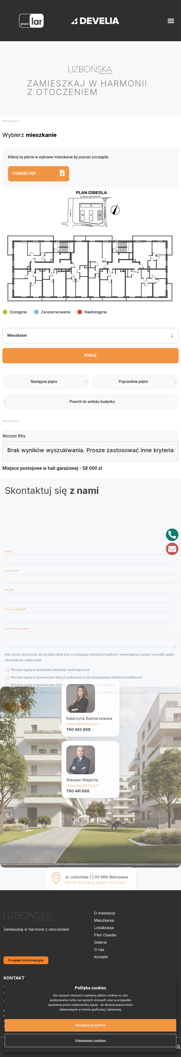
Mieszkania (10, 121)
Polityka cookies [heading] (90, 987)
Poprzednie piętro (133, 381)
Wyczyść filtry (13, 436)
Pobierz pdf (24, 173)
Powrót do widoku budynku (92, 401)
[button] (171, 20)
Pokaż (90, 355)
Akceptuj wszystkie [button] (90, 1025)
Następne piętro (44, 381)
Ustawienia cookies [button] (90, 1041)
